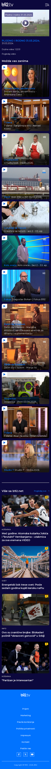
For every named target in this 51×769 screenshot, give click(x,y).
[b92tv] (7, 5)
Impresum (25, 735)
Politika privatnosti (25, 728)
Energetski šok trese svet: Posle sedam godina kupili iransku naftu (23, 586)
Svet (4, 581)
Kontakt (25, 742)
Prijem (25, 709)
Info (4, 629)
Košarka (6, 529)
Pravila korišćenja (25, 722)
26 (46, 497)
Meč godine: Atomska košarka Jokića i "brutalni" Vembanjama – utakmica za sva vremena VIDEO (25, 537)
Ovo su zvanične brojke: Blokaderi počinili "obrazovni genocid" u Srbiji (23, 634)
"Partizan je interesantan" (17, 680)
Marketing (25, 715)
